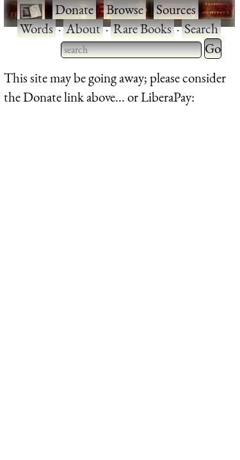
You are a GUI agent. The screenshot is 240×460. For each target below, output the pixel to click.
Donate (74, 9)
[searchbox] (131, 50)
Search (201, 28)
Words (36, 28)
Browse (124, 9)
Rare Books (142, 28)
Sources (176, 9)
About (83, 28)
